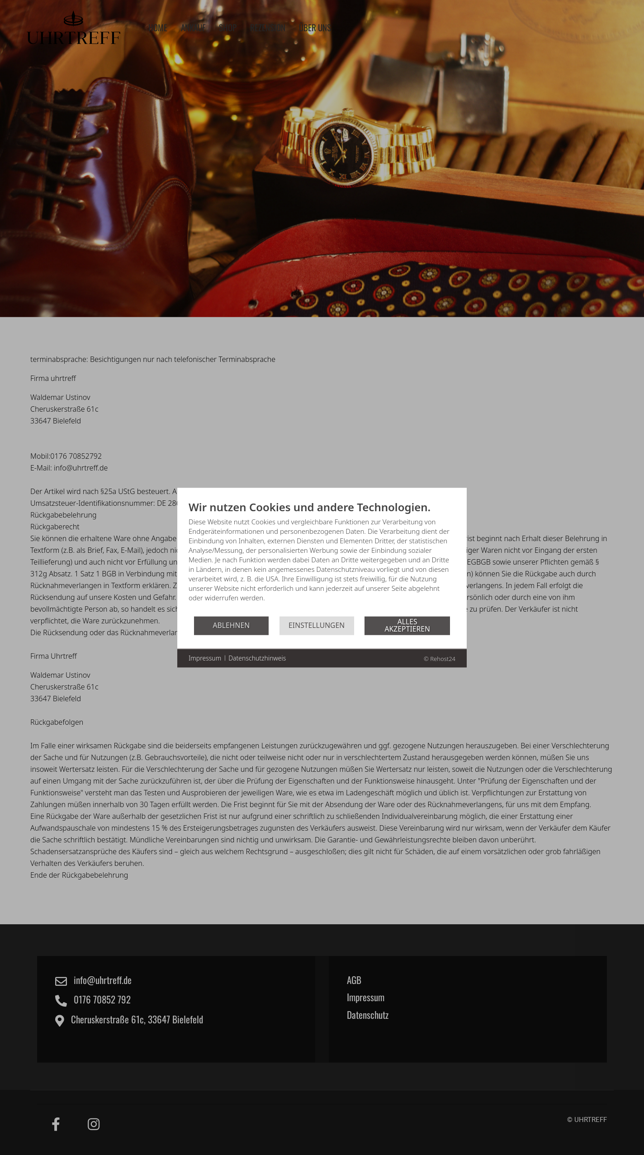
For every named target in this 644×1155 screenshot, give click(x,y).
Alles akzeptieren (408, 625)
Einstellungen (317, 625)
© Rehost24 (439, 658)
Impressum (205, 658)
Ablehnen (231, 625)
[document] (322, 557)
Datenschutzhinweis (257, 658)
